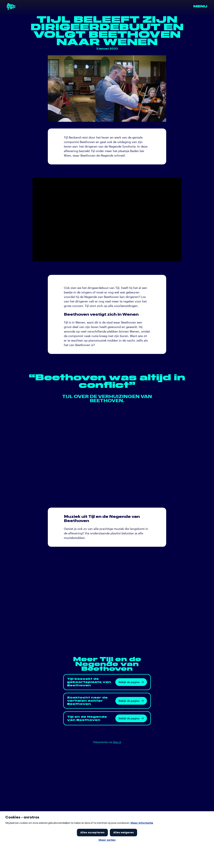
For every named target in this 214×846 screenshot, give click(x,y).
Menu (200, 6)
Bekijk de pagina (131, 682)
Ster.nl (117, 742)
